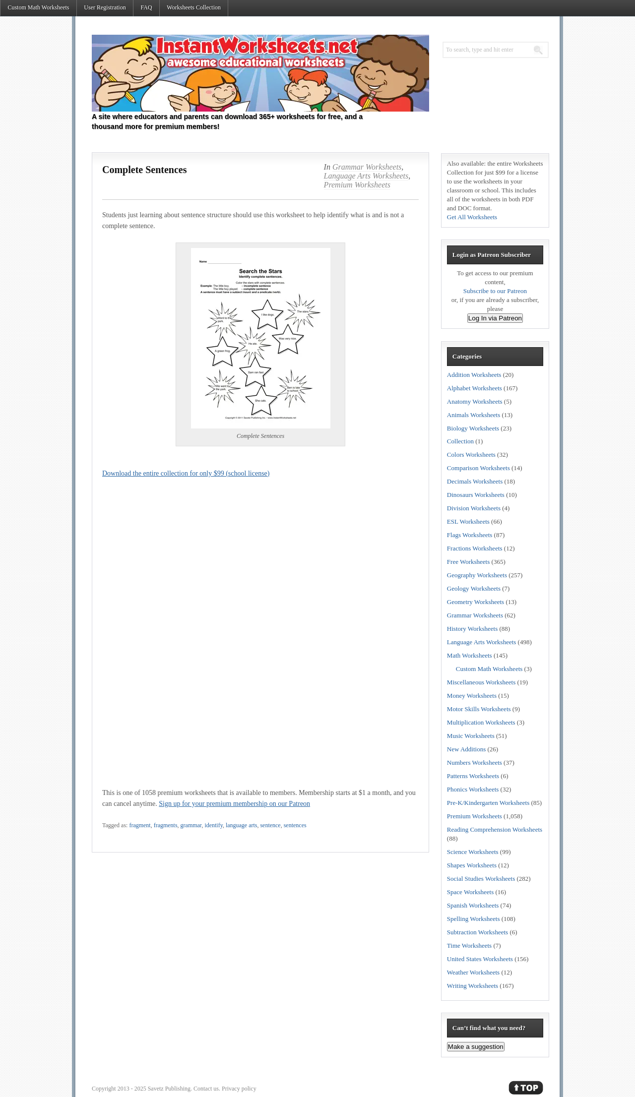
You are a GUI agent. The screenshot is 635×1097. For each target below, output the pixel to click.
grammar (191, 825)
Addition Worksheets (474, 374)
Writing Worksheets (472, 985)
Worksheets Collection (194, 7)
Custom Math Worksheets (38, 7)
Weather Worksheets (473, 972)
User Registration (105, 7)
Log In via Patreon (495, 318)
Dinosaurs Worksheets (476, 494)
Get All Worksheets (472, 217)
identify (213, 825)
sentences (295, 825)
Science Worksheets (473, 851)
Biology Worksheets (473, 428)
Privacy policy (239, 1088)
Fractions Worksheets (475, 548)
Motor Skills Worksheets (479, 709)
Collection (460, 441)
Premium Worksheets (357, 185)
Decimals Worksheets (475, 481)
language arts (241, 825)
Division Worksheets (474, 508)
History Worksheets (472, 628)
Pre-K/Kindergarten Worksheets (488, 802)
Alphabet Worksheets (474, 388)
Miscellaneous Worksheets (481, 682)
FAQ (146, 7)
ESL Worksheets (468, 521)
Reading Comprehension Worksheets (494, 829)
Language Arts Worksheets (366, 176)
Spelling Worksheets (473, 918)
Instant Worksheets (260, 73)
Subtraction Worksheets (477, 932)
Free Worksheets (468, 561)
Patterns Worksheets (473, 776)
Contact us (206, 1088)
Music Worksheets (471, 735)
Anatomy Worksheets (475, 401)
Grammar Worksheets (366, 167)
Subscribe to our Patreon (495, 291)
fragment (139, 825)
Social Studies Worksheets (481, 878)
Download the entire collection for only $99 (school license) (185, 473)
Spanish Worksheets (473, 905)
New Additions (466, 749)
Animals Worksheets (473, 415)
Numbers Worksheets (474, 762)
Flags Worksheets (470, 535)
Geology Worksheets (474, 588)
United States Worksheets (480, 959)
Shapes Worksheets (472, 865)
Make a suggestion (476, 1046)
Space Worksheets (470, 892)
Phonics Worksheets (473, 789)
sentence (270, 825)
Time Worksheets (469, 945)
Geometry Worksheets (475, 602)
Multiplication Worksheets (481, 722)
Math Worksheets (469, 655)
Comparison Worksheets (478, 468)
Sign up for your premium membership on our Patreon (234, 803)
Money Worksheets (472, 695)
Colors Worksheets (471, 454)
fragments (166, 825)
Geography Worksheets (477, 575)
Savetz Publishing (169, 1088)
